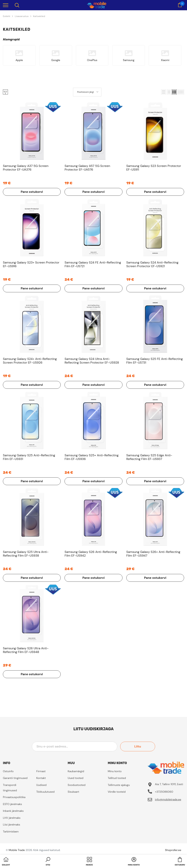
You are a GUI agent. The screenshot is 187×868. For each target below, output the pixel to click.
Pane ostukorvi (32, 192)
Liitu (137, 746)
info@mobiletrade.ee (168, 799)
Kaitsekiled (39, 16)
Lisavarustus (22, 16)
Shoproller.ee (173, 850)
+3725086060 (164, 791)
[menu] (5, 5)
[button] (163, 91)
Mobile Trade (17, 850)
